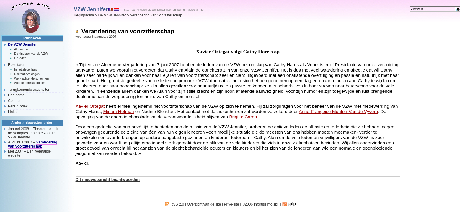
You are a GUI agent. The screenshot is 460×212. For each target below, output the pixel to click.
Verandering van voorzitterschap (32, 144)
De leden (20, 58)
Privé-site (231, 204)
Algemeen (21, 49)
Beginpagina (84, 15)
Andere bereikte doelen (29, 83)
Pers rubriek (17, 106)
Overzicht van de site (204, 204)
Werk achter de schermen (31, 78)
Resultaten (16, 65)
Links (12, 112)
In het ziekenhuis (25, 69)
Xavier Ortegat (90, 106)
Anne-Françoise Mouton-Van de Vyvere (338, 111)
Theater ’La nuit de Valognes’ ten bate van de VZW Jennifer (33, 133)
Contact (14, 101)
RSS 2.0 (174, 204)
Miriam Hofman (118, 111)
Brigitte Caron (243, 116)
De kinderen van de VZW (31, 53)
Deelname (16, 95)
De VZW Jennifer (112, 15)
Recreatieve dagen (27, 74)
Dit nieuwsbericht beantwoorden (108, 179)
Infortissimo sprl (266, 204)
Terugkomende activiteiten (29, 89)
